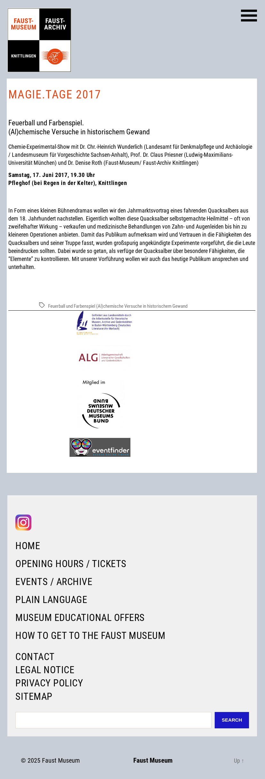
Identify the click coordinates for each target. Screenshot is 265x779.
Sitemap (34, 696)
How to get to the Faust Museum (90, 635)
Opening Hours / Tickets (71, 563)
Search (232, 720)
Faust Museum (61, 760)
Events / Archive (53, 581)
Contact (35, 656)
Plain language (51, 599)
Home (27, 545)
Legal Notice (44, 669)
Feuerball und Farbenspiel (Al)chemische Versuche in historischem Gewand (117, 306)
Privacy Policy (49, 683)
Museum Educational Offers (80, 617)
